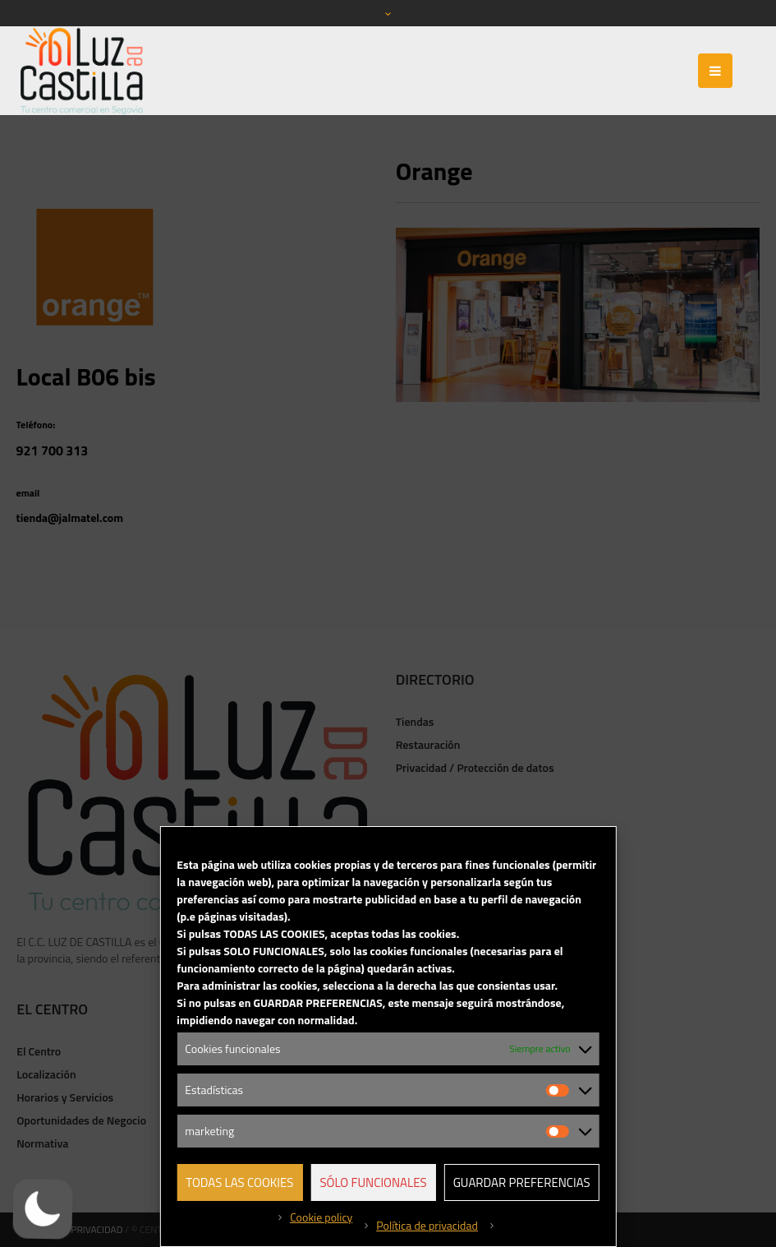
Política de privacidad (427, 1225)
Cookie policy (321, 1217)
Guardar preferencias (521, 1182)
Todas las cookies (239, 1182)
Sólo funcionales (372, 1182)
